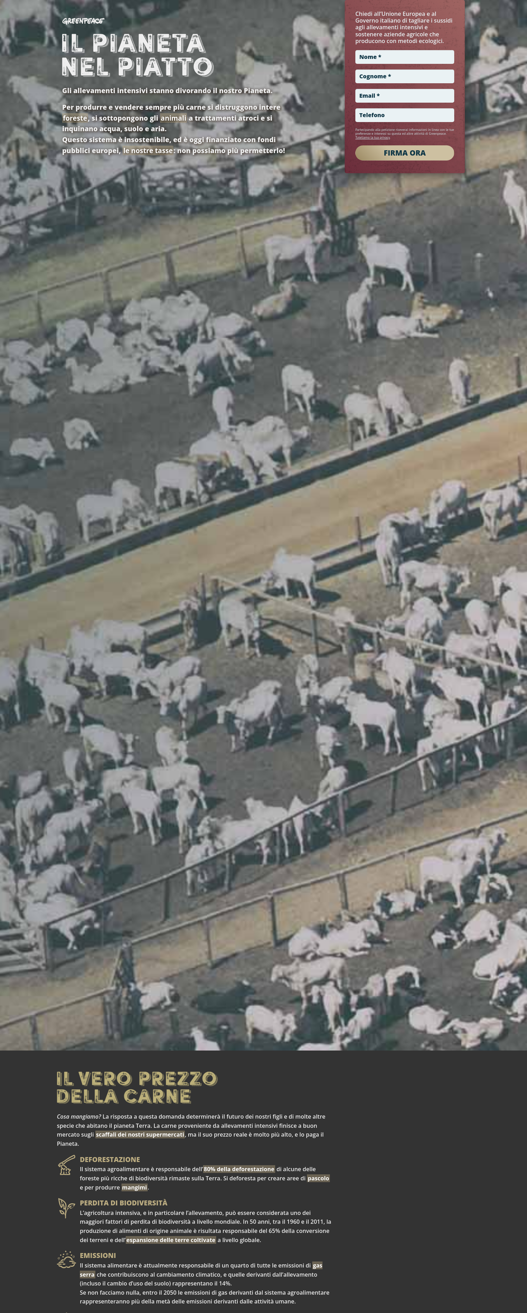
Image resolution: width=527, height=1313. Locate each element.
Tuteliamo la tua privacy (372, 137)
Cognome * (375, 76)
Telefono (372, 115)
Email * (369, 95)
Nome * (370, 57)
